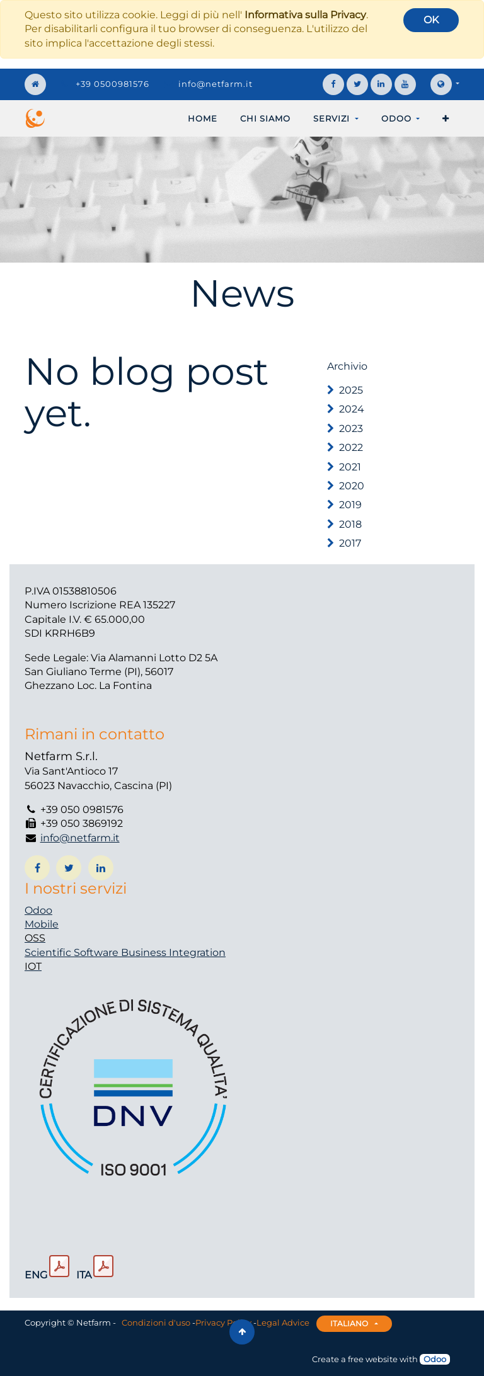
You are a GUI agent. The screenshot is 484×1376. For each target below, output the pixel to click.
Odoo (38, 910)
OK (431, 20)
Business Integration (173, 952)
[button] (445, 118)
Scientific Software (73, 952)
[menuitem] (203, 118)
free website (373, 1359)
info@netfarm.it (215, 84)
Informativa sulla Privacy (305, 15)
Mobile (42, 924)
